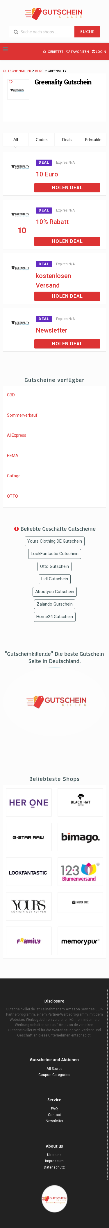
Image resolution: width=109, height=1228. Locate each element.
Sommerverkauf (22, 415)
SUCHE (87, 31)
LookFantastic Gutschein (54, 553)
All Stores (54, 1068)
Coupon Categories (54, 1074)
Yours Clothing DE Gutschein (54, 541)
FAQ (54, 1108)
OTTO (12, 496)
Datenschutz (54, 1167)
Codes (42, 139)
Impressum (54, 1161)
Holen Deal (67, 187)
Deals (67, 139)
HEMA (12, 455)
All (15, 139)
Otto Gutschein (54, 566)
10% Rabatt (52, 221)
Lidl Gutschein (54, 579)
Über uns (54, 1155)
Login (98, 51)
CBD (11, 395)
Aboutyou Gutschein (54, 591)
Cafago (14, 476)
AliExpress (16, 435)
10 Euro (47, 174)
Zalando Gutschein (55, 604)
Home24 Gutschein (54, 616)
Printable (93, 139)
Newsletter (51, 330)
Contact (54, 1115)
